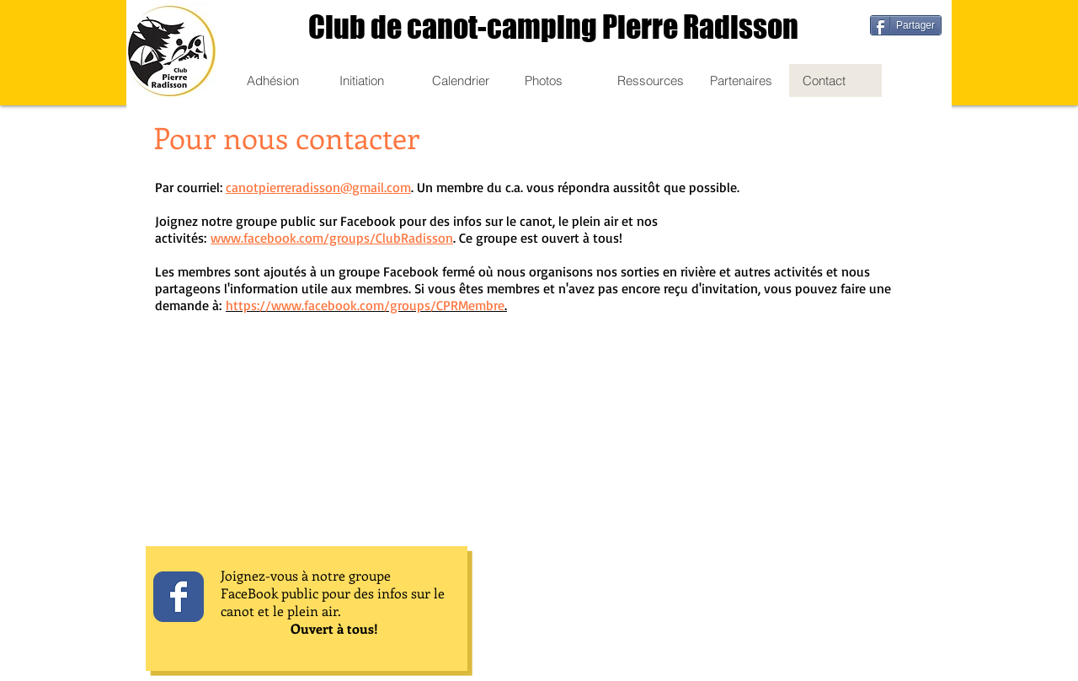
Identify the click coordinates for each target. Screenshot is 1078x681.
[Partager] (906, 25)
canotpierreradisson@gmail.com (318, 187)
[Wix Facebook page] (178, 596)
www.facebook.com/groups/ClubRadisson (332, 237)
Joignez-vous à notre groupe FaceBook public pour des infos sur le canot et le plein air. (333, 592)
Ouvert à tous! (334, 628)
